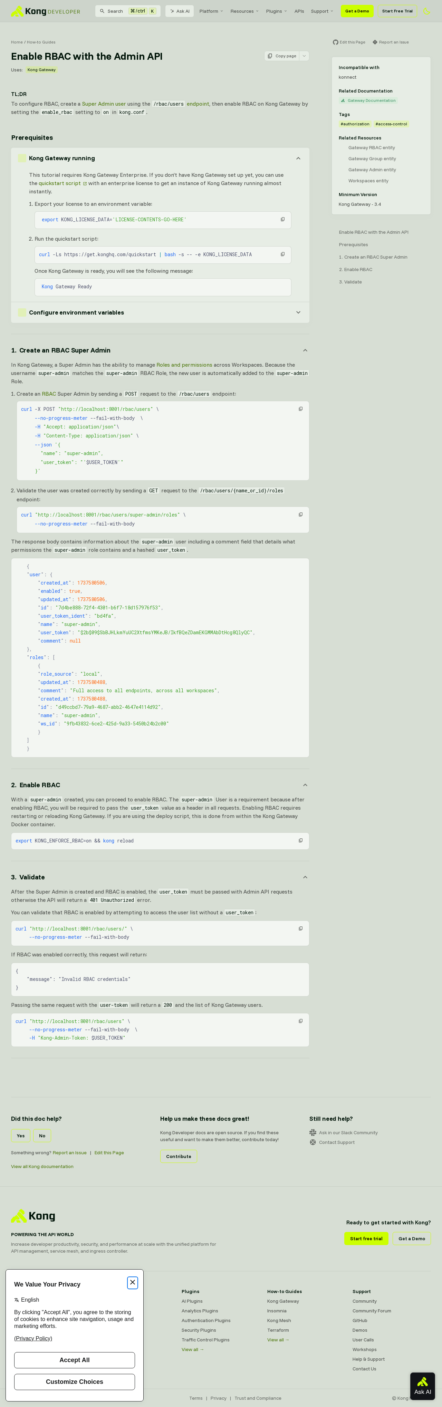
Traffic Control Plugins (206, 1340)
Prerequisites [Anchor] (31, 137)
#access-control (391, 123)
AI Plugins (192, 1301)
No (42, 1136)
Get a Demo (357, 10)
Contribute (178, 1156)
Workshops (365, 1349)
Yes (21, 1136)
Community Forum (372, 1311)
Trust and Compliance (257, 1398)
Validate (353, 282)
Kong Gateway (42, 69)
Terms (196, 1398)
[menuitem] (212, 11)
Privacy (219, 1398)
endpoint (180, 103)
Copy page (281, 56)
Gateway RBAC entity (371, 147)
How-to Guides (41, 42)
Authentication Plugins (206, 1320)
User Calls (363, 1340)
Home (17, 42)
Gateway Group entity (372, 158)
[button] (283, 219)
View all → (193, 1349)
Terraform (278, 1330)
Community (365, 1301)
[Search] (128, 11)
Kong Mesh (279, 1320)
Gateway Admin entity (372, 169)
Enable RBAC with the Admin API (374, 232)
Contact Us (364, 1369)
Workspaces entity (368, 180)
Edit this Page (109, 1152)
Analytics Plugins (200, 1311)
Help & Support (369, 1359)
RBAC (49, 393)
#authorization (355, 123)
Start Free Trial (397, 10)
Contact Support (332, 1142)
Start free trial (366, 1238)
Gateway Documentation (368, 100)
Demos (360, 1330)
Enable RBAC (358, 269)
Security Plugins (199, 1330)
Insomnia (277, 1311)
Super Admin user (104, 103)
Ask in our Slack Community (343, 1132)
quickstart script (60, 183)
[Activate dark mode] (427, 11)
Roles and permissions (184, 364)
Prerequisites (353, 244)
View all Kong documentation (42, 1166)
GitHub (360, 1320)
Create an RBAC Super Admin (375, 257)
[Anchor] (160, 350)
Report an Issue (70, 1152)
